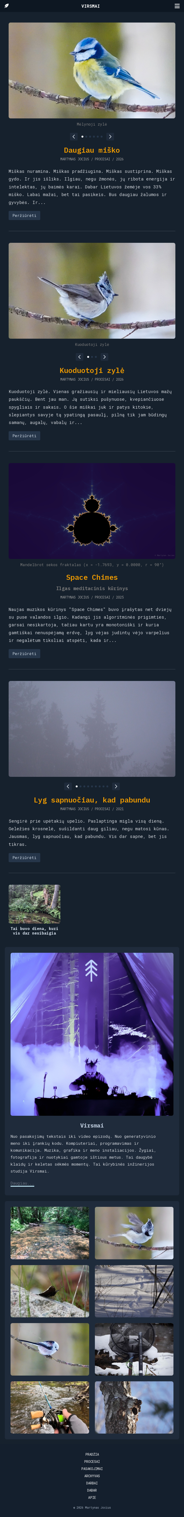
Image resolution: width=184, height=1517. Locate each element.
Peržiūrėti (24, 215)
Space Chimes (92, 577)
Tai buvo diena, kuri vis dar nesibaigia (34, 931)
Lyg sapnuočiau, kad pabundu (92, 799)
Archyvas (92, 1476)
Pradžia (92, 1454)
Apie (92, 1497)
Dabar (92, 1490)
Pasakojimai (92, 1468)
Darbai (92, 1483)
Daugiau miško (92, 150)
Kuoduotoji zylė (92, 370)
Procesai (92, 1461)
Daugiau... (22, 1183)
